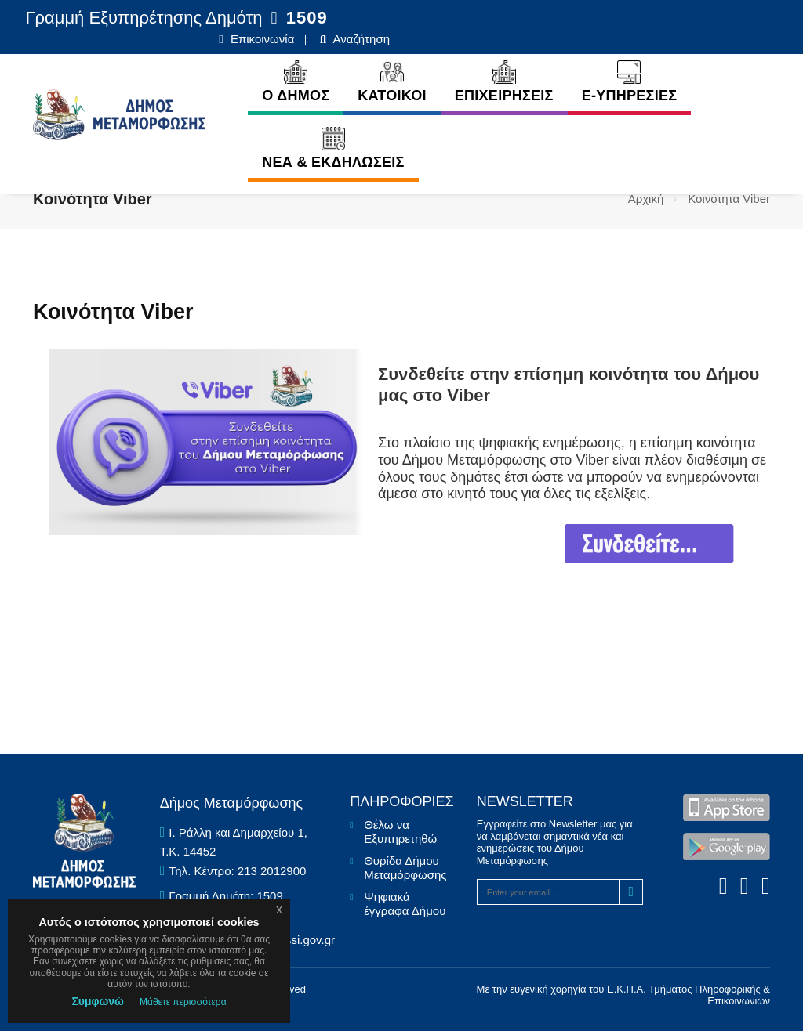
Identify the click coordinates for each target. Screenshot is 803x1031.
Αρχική (646, 198)
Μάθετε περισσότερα (183, 1002)
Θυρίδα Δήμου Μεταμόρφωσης (405, 867)
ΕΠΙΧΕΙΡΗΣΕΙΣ (415, 68)
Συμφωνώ (97, 1001)
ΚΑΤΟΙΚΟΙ (303, 68)
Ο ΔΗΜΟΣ (207, 68)
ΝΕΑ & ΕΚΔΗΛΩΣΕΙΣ (244, 135)
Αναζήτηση (740, 18)
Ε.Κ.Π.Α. (626, 989)
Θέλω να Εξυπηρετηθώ (400, 831)
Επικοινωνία (641, 18)
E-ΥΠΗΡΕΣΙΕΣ (540, 68)
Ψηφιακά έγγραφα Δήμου (404, 903)
